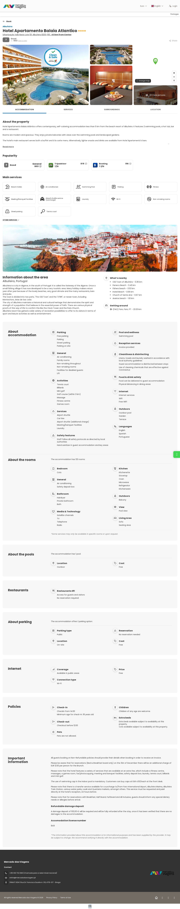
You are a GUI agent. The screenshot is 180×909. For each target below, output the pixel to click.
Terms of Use (65, 897)
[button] (155, 61)
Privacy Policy (51, 897)
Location (155, 109)
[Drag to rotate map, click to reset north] (174, 81)
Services (68, 109)
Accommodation (24, 109)
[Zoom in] (174, 73)
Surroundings (112, 109)
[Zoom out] (174, 77)
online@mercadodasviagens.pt (22, 878)
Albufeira (7, 26)
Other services (11, 220)
